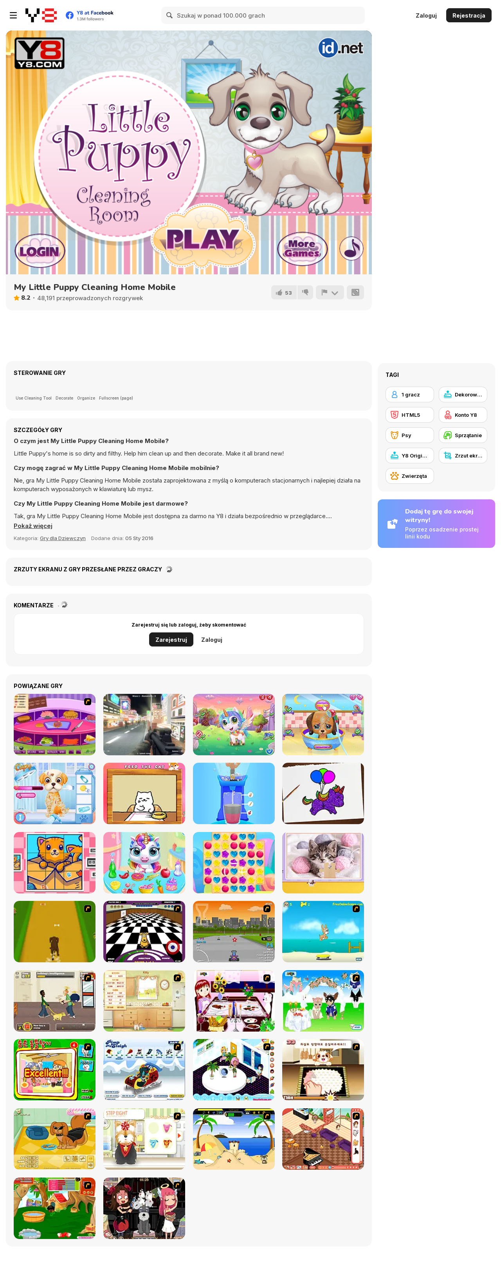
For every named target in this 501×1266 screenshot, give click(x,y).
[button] (33, 526)
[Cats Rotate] (55, 862)
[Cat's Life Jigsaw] (323, 862)
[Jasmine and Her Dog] (323, 1069)
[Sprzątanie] (463, 435)
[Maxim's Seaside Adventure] (323, 931)
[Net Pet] (144, 1001)
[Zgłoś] (330, 292)
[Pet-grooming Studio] (144, 1139)
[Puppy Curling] (144, 931)
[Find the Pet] (55, 1069)
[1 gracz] (410, 394)
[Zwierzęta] (410, 476)
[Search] (169, 15)
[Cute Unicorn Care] (234, 724)
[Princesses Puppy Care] (55, 793)
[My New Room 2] (234, 1069)
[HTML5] (410, 415)
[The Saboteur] (144, 724)
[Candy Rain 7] (234, 862)
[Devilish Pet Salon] (144, 1208)
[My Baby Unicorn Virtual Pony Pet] (144, 862)
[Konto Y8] (463, 415)
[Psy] (410, 435)
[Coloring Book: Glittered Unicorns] (323, 793)
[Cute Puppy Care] (323, 724)
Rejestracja (468, 15)
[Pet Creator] (55, 1139)
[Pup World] (55, 1001)
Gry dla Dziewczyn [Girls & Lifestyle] (63, 538)
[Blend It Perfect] (234, 793)
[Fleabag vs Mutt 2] (234, 1139)
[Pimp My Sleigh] (144, 1069)
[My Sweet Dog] (55, 1208)
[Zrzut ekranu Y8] (463, 455)
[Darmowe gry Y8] (41, 15)
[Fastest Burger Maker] (55, 724)
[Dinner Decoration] (234, 1001)
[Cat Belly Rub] (144, 793)
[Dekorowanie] (463, 394)
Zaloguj (426, 15)
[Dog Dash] (55, 931)
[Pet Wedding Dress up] (323, 1001)
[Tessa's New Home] (323, 1139)
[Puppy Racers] (234, 931)
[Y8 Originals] (410, 455)
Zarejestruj (171, 639)
